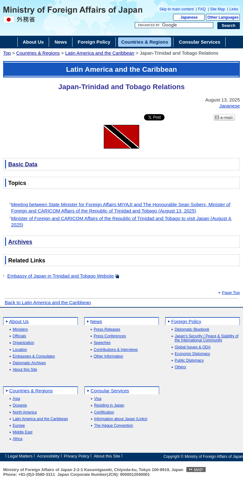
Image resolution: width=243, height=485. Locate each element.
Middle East (23, 432)
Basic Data (22, 164)
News (96, 321)
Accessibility (48, 456)
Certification (104, 412)
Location (20, 350)
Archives (20, 242)
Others (180, 367)
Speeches (102, 343)
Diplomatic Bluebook (192, 330)
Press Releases (107, 330)
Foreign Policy (186, 321)
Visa (97, 399)
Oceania (20, 405)
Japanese (189, 17)
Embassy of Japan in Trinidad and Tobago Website (60, 276)
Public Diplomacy (189, 361)
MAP (198, 469)
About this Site (25, 370)
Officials (19, 336)
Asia (16, 399)
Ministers (20, 330)
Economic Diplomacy (192, 354)
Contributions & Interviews (116, 350)
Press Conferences (110, 336)
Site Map (217, 9)
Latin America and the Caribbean (99, 53)
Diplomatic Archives (29, 363)
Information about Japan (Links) (120, 419)
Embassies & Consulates (34, 356)
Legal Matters (20, 456)
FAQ (202, 9)
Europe (19, 426)
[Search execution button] (228, 25)
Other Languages (223, 17)
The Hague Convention (113, 426)
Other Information (108, 356)
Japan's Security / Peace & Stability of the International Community (207, 338)
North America (25, 412)
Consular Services (109, 390)
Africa (17, 439)
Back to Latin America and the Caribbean (48, 302)
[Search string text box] (174, 25)
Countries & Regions (38, 53)
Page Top (231, 293)
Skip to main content (176, 9)
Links (233, 9)
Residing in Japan (109, 405)
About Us (19, 321)
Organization (23, 343)
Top (7, 53)
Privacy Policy (76, 456)
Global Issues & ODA (192, 347)
